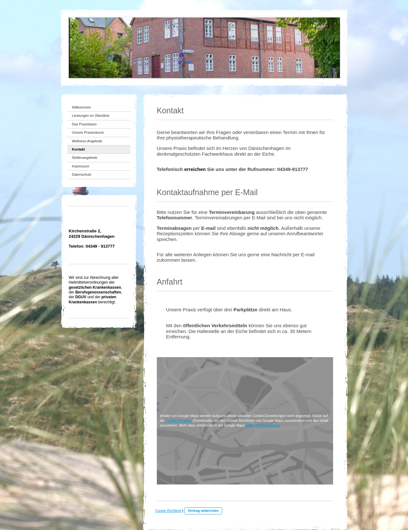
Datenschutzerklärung (263, 425)
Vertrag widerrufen (203, 510)
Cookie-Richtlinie (178, 420)
